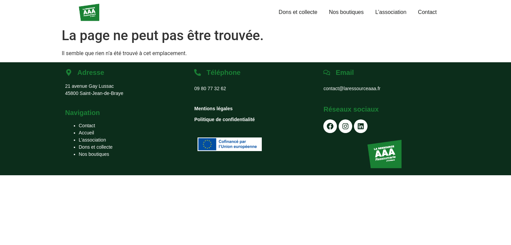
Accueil (86, 132)
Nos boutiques (346, 12)
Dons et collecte (298, 12)
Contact (427, 12)
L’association (391, 12)
